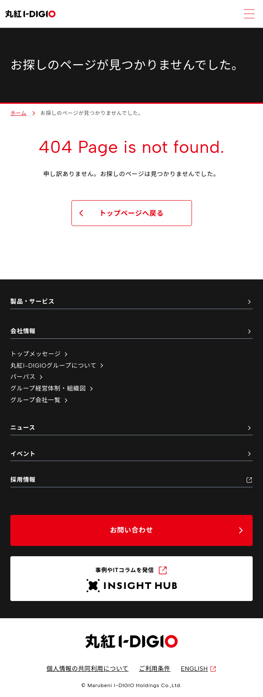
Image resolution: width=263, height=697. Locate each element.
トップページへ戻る (131, 213)
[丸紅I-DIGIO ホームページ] (30, 14)
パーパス (27, 377)
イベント (131, 454)
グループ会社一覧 (39, 400)
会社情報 (131, 331)
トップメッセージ (39, 354)
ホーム (18, 113)
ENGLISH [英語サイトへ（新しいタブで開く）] (199, 668)
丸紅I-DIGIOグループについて (57, 365)
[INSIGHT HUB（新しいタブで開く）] (131, 578)
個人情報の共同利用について (87, 668)
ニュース (131, 427)
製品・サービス (131, 301)
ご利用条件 (155, 668)
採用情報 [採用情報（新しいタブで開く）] (131, 479)
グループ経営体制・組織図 (52, 388)
